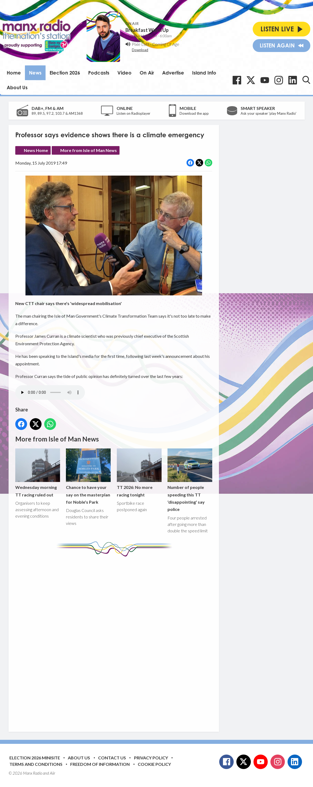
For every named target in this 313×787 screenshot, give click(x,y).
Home (14, 73)
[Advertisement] (115, 640)
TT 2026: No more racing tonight (139, 472)
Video (124, 73)
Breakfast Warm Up (147, 30)
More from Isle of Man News (88, 150)
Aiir (52, 773)
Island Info (204, 73)
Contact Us (112, 757)
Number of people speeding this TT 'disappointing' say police (189, 480)
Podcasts (98, 73)
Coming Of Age (165, 44)
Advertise (173, 73)
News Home (36, 150)
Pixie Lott (140, 44)
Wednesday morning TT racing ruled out (37, 472)
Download (140, 50)
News (35, 73)
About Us (17, 87)
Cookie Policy (154, 764)
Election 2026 (65, 73)
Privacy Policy (151, 757)
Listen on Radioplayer (133, 113)
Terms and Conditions (35, 764)
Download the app (194, 113)
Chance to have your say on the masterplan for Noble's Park (88, 476)
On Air (147, 73)
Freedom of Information (100, 764)
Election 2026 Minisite (34, 757)
